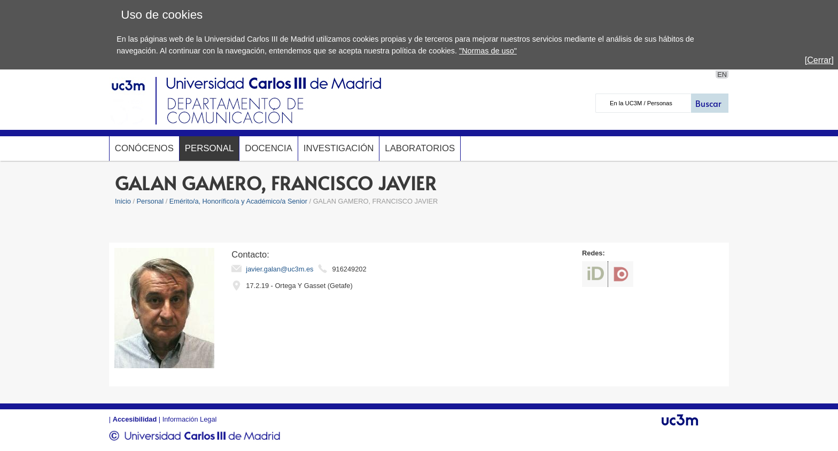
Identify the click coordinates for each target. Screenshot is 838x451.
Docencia (268, 148)
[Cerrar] (819, 60)
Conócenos (144, 148)
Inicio (123, 201)
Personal (209, 148)
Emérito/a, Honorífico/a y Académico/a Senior (238, 201)
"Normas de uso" (488, 50)
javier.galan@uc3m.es (279, 269)
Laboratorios (420, 148)
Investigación (339, 148)
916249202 (349, 269)
